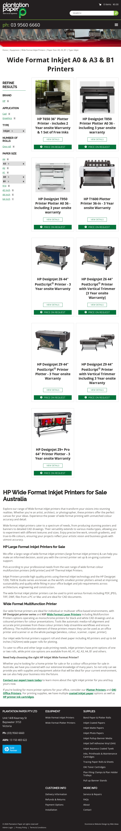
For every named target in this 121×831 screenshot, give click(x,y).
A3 (4, 163)
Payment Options (54, 804)
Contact (87, 809)
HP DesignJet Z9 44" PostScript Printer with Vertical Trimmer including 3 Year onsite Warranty (97, 373)
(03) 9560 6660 (13, 733)
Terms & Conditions (38, 827)
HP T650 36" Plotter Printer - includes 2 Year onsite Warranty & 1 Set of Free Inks (52, 125)
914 (4, 185)
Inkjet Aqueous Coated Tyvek (98, 748)
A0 (4, 176)
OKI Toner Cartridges (94, 767)
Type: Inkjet (73, 50)
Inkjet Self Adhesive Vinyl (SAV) (99, 743)
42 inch (6, 190)
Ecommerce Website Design (96, 824)
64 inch (6, 198)
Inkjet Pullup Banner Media (97, 738)
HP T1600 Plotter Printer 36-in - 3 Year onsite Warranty (97, 203)
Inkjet (6, 130)
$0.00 (115, 4)
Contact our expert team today (22, 680)
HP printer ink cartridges (18, 697)
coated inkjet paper (81, 693)
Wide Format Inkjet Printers (33, 50)
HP (4, 100)
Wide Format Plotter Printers (60, 722)
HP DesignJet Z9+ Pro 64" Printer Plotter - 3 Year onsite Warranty (52, 454)
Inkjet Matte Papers (93, 727)
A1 (4, 172)
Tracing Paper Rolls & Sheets (98, 761)
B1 (4, 181)
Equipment (14, 50)
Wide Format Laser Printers (64, 614)
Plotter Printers (96, 690)
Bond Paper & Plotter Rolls (97, 717)
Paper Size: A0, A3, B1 (57, 50)
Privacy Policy (21, 827)
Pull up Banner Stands (95, 780)
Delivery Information (56, 794)
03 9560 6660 (21, 25)
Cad (5, 113)
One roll (7, 146)
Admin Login (8, 827)
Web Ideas (114, 824)
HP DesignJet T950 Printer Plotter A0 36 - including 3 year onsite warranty (52, 205)
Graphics (7, 118)
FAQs (86, 799)
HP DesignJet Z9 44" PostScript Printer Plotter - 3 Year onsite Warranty (52, 371)
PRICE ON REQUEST (54, 147)
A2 (4, 167)
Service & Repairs (92, 794)
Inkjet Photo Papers (93, 733)
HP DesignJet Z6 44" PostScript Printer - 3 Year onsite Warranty (53, 284)
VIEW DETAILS (52, 139)
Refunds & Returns (55, 799)
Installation (51, 809)
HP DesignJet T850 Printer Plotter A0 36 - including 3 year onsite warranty (97, 125)
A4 (4, 159)
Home (5, 50)
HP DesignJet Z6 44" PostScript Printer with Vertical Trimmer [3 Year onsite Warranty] (97, 288)
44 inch (6, 194)
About (86, 804)
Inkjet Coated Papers (94, 722)
